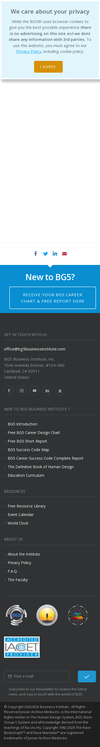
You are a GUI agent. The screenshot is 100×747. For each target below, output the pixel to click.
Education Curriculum (26, 475)
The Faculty (18, 579)
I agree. (48, 66)
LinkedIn (55, 253)
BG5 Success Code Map (28, 449)
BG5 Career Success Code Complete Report (45, 458)
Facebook (35, 253)
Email (64, 253)
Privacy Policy (28, 51)
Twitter (45, 253)
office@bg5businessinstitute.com (34, 348)
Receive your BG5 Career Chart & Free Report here (53, 298)
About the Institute (24, 554)
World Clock (18, 523)
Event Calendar (21, 514)
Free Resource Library (27, 506)
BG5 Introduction (22, 424)
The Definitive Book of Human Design (41, 466)
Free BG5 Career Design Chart (34, 432)
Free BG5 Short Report (27, 441)
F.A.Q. (13, 571)
